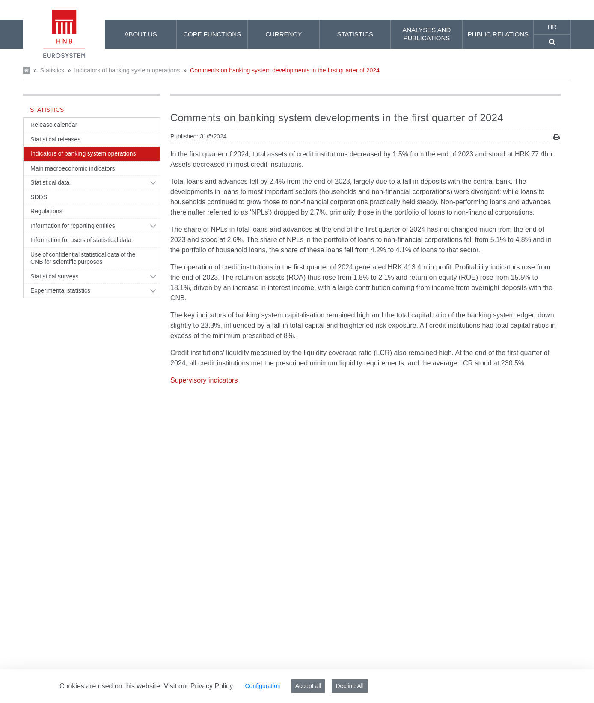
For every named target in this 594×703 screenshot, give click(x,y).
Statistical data (49, 182)
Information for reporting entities (72, 225)
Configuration (262, 685)
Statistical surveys (54, 276)
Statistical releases (55, 139)
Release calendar (53, 124)
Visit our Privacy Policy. (199, 686)
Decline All (349, 685)
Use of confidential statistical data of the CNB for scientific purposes (83, 258)
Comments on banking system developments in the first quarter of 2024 (285, 70)
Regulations (46, 211)
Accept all (308, 685)
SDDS (38, 197)
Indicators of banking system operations (127, 70)
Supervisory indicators (204, 380)
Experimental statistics (60, 290)
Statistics (52, 70)
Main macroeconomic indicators (72, 168)
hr (552, 26)
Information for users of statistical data (80, 239)
